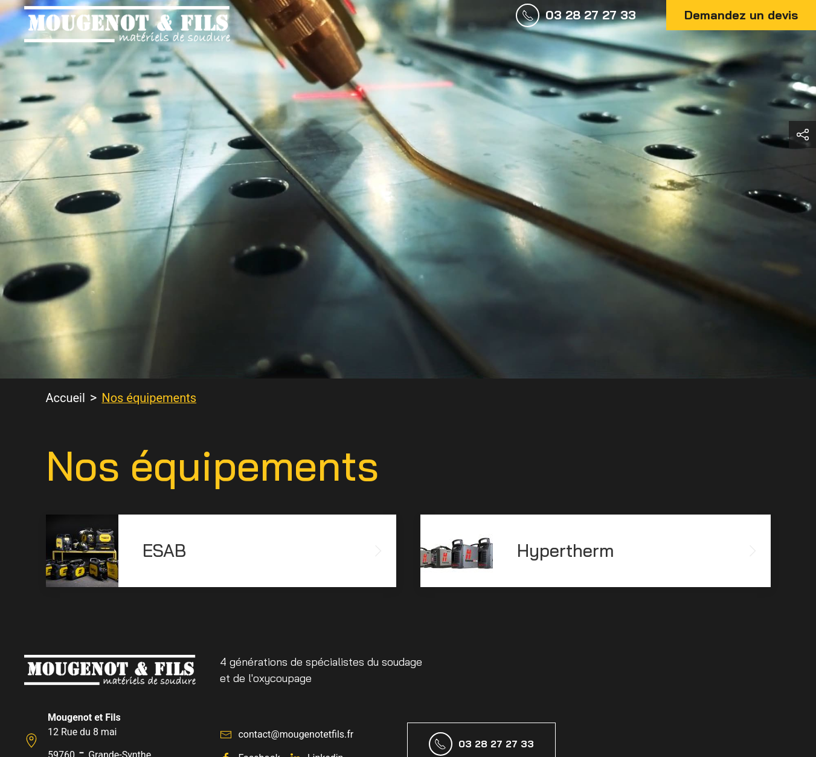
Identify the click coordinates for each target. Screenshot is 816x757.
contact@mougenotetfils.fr (295, 734)
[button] (802, 134)
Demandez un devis (741, 14)
